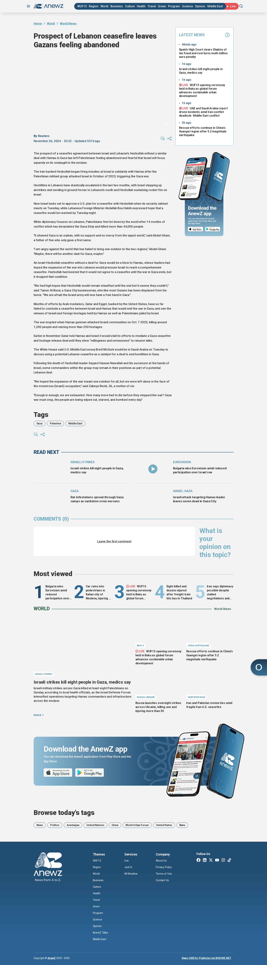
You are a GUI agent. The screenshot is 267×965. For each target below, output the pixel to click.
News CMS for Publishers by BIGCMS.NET (206, 957)
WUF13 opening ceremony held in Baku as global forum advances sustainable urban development (202, 90)
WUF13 (82, 6)
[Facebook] (198, 860)
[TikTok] (229, 860)
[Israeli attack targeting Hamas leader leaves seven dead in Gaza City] (153, 498)
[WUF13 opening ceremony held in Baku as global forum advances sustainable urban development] (159, 632)
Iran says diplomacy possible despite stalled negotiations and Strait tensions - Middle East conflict (220, 592)
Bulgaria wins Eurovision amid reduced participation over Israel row (200, 470)
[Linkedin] (205, 860)
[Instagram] (223, 860)
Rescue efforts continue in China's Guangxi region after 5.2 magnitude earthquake (203, 131)
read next (46, 452)
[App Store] (195, 229)
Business (117, 6)
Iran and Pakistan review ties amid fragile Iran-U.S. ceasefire (209, 705)
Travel (152, 6)
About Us (161, 860)
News (40, 825)
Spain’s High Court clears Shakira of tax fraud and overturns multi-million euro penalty (203, 53)
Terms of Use (164, 874)
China (115, 825)
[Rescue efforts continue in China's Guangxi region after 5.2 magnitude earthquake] (210, 632)
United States (164, 825)
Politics (54, 825)
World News (68, 23)
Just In (128, 867)
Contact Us (162, 880)
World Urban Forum (137, 825)
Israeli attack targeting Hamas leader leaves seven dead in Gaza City (199, 499)
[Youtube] (217, 860)
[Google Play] (213, 229)
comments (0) (51, 519)
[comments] (162, 138)
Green (162, 6)
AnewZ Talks (101, 932)
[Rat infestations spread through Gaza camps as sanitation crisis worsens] (50, 498)
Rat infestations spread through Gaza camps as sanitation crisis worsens (97, 499)
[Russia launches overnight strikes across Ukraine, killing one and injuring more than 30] (159, 684)
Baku (182, 825)
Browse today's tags (64, 812)
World (104, 6)
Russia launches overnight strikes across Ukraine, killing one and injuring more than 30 (158, 707)
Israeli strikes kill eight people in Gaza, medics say (201, 70)
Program (174, 6)
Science (187, 6)
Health (141, 6)
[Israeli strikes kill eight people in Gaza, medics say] (50, 469)
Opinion (200, 6)
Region (93, 6)
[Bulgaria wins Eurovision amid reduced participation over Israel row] (153, 469)
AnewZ (52, 957)
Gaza (40, 423)
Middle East (215, 6)
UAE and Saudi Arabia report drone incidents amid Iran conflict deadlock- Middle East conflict (203, 111)
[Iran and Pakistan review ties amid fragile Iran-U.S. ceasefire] (210, 684)
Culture (130, 6)
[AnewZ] (48, 867)
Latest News (204, 34)
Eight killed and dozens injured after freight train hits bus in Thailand (179, 592)
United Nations (95, 825)
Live (127, 860)
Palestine (55, 423)
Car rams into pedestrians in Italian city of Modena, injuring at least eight (98, 592)
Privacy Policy (165, 867)
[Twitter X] (211, 860)
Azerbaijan (73, 825)
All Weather (131, 874)
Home (38, 23)
